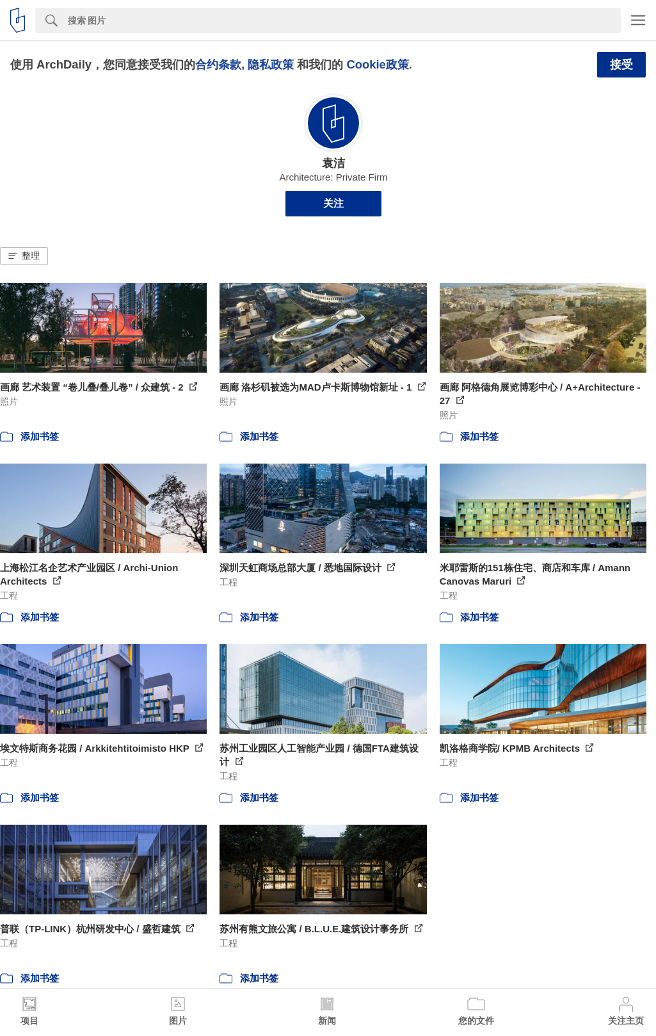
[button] (24, 256)
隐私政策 (271, 64)
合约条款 (218, 64)
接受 (621, 64)
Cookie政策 (377, 64)
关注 (333, 203)
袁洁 (333, 163)
